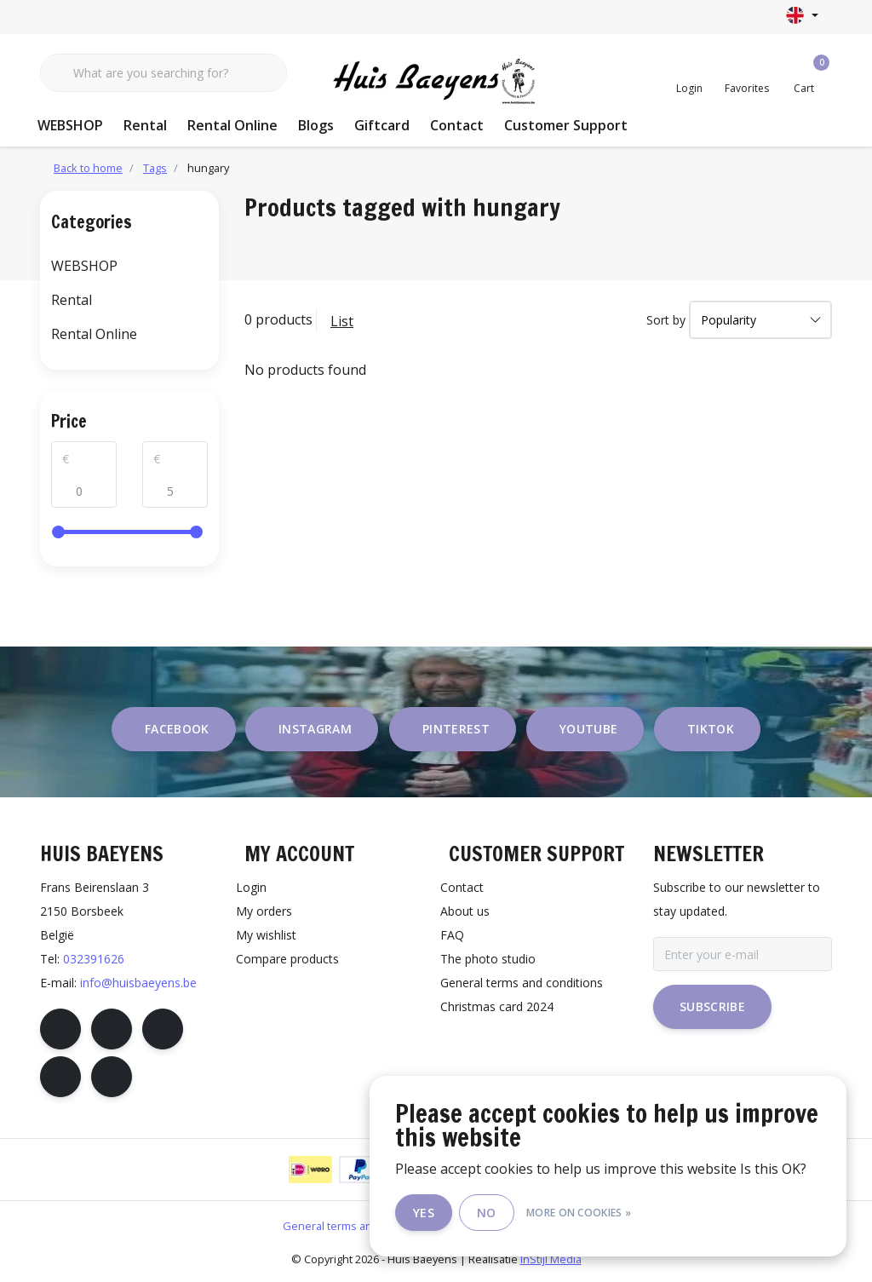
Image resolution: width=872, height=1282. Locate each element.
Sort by (666, 320)
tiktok (710, 729)
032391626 (93, 959)
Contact (457, 125)
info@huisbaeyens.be (138, 982)
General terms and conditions (359, 1225)
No (486, 1212)
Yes (423, 1212)
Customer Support (566, 125)
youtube (588, 729)
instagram (315, 729)
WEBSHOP (70, 125)
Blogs (316, 125)
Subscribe (712, 1006)
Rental (145, 125)
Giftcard (382, 125)
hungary (208, 167)
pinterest (456, 729)
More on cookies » (578, 1212)
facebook (177, 729)
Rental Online (232, 125)
